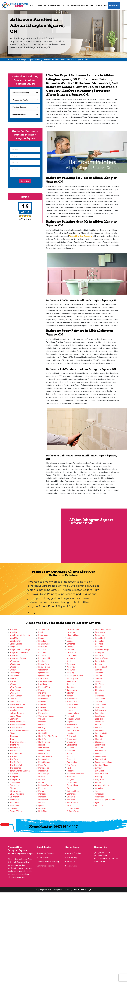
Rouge (41, 638)
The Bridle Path (16, 765)
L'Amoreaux (72, 655)
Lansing (70, 647)
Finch (69, 768)
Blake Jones (100, 742)
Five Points (71, 765)
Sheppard (14, 808)
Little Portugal (73, 629)
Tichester (14, 736)
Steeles (13, 788)
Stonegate (14, 785)
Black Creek (100, 745)
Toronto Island (16, 727)
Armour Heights (102, 785)
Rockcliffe (42, 647)
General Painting (98, 5)
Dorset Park (100, 638)
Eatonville (71, 797)
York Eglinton (15, 641)
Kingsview (71, 667)
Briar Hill (98, 725)
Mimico (41, 779)
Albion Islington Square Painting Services (32, 59)
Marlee (41, 791)
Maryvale (42, 788)
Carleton (98, 701)
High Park (71, 722)
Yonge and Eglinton (18, 658)
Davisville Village (102, 649)
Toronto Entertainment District (19, 731)
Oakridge (42, 727)
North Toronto (44, 742)
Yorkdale (13, 632)
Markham (42, 797)
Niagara (41, 745)
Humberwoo (72, 701)
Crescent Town (101, 658)
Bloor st (98, 739)
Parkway (42, 701)
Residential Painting (36, 5)
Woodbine (14, 667)
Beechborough (101, 756)
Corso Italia (100, 661)
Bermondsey (100, 750)
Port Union (42, 684)
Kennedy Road (73, 678)
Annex (98, 791)
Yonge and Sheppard (19, 652)
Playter (41, 690)
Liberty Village (73, 635)
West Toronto (15, 687)
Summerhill (15, 782)
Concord (98, 664)
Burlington (99, 713)
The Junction (15, 756)
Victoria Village (16, 707)
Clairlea (98, 681)
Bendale (98, 753)
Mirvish (41, 776)
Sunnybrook (15, 779)
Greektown (71, 742)
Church (98, 687)
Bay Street (99, 771)
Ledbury (70, 638)
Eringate (70, 779)
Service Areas (71, 866)
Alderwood (99, 797)
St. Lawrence (15, 791)
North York (43, 739)
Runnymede (43, 635)
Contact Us (70, 861)
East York (71, 800)
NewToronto (43, 748)
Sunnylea (14, 776)
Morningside (43, 768)
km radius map (30, 536)
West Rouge (15, 690)
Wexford (13, 681)
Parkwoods (43, 699)
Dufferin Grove (73, 811)
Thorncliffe (14, 745)
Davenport (99, 652)
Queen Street (43, 675)
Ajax (97, 802)
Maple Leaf (43, 800)
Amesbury (99, 794)
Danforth (99, 655)
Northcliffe (43, 733)
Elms (69, 788)
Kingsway (71, 664)
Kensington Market (75, 675)
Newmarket (43, 753)
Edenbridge (71, 794)
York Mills (14, 638)
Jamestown (72, 690)
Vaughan (14, 710)
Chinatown (99, 690)
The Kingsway (16, 753)
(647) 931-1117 (114, 5)
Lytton (41, 805)
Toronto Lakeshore (18, 725)
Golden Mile (72, 745)
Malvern (41, 802)
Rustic (41, 632)
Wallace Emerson (17, 704)
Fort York (71, 756)
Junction (70, 684)
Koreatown (71, 658)
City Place (99, 684)
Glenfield (70, 748)
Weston (13, 684)
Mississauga (43, 774)
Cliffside (98, 670)
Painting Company (79, 5)
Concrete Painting (73, 853)
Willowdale (14, 675)
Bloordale (99, 736)
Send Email (102, 855)
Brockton (99, 719)
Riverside (42, 649)
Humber (70, 710)
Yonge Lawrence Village (20, 649)
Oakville (41, 725)
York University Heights (20, 635)
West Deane (15, 701)
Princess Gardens (45, 681)
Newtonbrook (44, 750)
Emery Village (72, 785)
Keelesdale (71, 681)
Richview (42, 655)
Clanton (98, 675)
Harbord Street (73, 730)
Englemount (72, 782)
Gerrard (70, 753)
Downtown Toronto (103, 629)
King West (71, 670)
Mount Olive (43, 759)
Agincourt (99, 805)
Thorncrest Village (17, 742)
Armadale (99, 788)
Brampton (99, 730)
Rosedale (42, 641)
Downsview (100, 632)
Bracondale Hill (101, 733)
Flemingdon (72, 762)
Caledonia (99, 707)
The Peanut (15, 750)
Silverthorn (14, 802)
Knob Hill (70, 661)
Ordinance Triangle (46, 716)
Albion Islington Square (105, 800)
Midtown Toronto (45, 785)
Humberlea (71, 707)
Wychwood (14, 661)
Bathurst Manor (101, 774)
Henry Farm (72, 725)
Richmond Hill (44, 658)
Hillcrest (70, 716)
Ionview (70, 696)
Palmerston (43, 713)
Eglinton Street (73, 791)
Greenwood (71, 739)
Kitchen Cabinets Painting (47, 861)
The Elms (14, 759)
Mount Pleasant (45, 756)
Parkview (42, 704)
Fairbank (70, 771)
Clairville (98, 678)
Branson (98, 727)
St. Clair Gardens (17, 794)
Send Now (25, 181)
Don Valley (99, 641)
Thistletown (15, 748)
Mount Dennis (44, 762)
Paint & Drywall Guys (82, 889)
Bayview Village (101, 765)
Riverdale (42, 652)
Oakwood (42, 722)
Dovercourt (100, 635)
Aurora (98, 782)
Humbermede (72, 704)
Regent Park (43, 664)
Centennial (99, 696)
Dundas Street (73, 808)
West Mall (14, 693)
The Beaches (15, 768)
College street (101, 667)
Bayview (98, 768)
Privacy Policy (71, 857)
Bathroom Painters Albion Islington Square (70, 59)
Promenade (43, 678)
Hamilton (71, 733)
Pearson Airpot (44, 696)
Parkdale (42, 707)
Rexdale (41, 661)
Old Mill (41, 719)
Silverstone (14, 805)
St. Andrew (14, 797)
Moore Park (43, 771)
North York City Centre (47, 736)
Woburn (13, 670)
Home (10, 59)
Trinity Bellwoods (17, 722)
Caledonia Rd (100, 704)
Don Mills (99, 644)
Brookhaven (100, 716)
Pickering (42, 693)
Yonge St (14, 647)
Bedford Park (100, 759)
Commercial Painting (58, 5)
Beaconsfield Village (103, 762)
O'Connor (42, 730)
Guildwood (71, 736)
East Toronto (72, 802)
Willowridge (15, 673)
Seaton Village (16, 811)
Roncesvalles (44, 644)
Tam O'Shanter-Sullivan (20, 771)
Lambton (70, 649)
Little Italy (71, 632)
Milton (41, 782)
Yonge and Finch (17, 655)
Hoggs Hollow (73, 713)
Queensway (43, 670)
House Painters (43, 857)
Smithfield (14, 800)
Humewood (72, 699)
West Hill (14, 699)
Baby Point (99, 779)
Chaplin (98, 693)
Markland (42, 794)
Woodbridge (15, 664)
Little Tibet (42, 811)
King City (70, 673)
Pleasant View (44, 687)
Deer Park (99, 647)
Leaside (70, 641)
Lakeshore (71, 652)
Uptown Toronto (17, 713)
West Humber (16, 696)
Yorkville (13, 629)
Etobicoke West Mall (75, 774)
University (14, 719)
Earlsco (70, 805)
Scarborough (43, 629)
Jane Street (71, 687)
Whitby (13, 678)
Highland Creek (73, 719)
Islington (70, 693)
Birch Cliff (99, 748)
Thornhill (13, 739)
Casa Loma (100, 699)
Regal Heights (44, 667)
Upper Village (15, 716)
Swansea (14, 774)
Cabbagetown (101, 710)
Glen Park (71, 750)
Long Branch (43, 808)
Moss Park (43, 765)
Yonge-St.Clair (16, 644)
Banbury (98, 776)
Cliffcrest (99, 673)
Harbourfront (72, 727)
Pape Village (43, 710)
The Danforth (15, 762)
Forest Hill (71, 759)
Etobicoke (71, 776)
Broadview (99, 722)
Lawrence (71, 644)
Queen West (43, 673)
